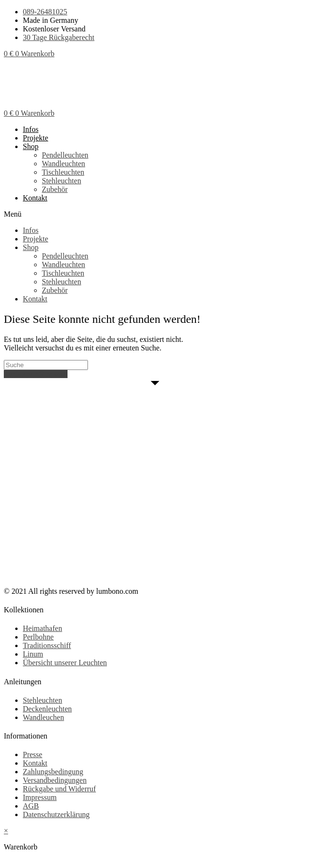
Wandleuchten (63, 164)
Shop (31, 146)
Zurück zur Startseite (36, 374)
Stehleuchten (61, 181)
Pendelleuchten (65, 155)
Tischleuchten (63, 172)
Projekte (35, 138)
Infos (31, 129)
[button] (155, 214)
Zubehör (55, 189)
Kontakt (35, 198)
